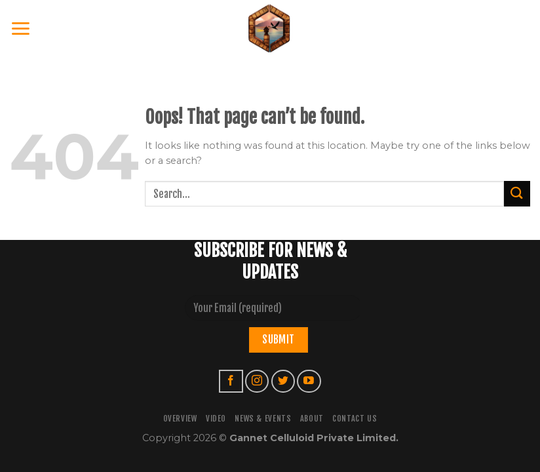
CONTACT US (354, 418)
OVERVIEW (180, 418)
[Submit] (517, 193)
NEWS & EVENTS (263, 418)
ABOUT (312, 418)
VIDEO (216, 418)
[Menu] (21, 28)
